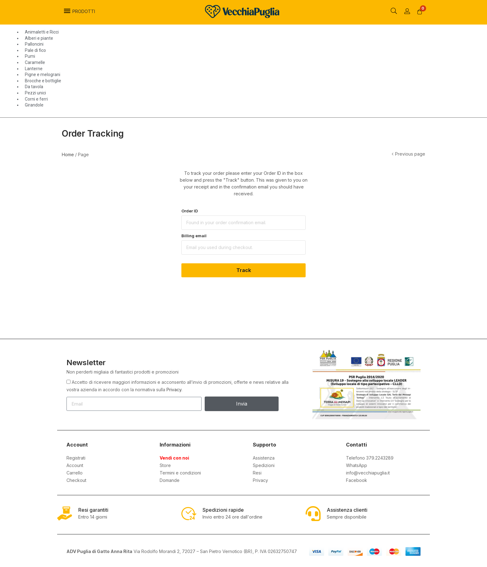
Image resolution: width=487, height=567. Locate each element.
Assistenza (264, 457)
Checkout (76, 480)
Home (68, 154)
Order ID (189, 210)
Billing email (194, 235)
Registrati (75, 457)
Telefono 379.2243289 (370, 457)
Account (74, 465)
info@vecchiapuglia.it (368, 472)
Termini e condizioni (180, 472)
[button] (419, 12)
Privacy (260, 480)
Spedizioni (264, 465)
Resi (257, 472)
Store (165, 465)
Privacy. (174, 389)
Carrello (74, 472)
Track (243, 270)
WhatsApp (356, 465)
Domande (170, 480)
